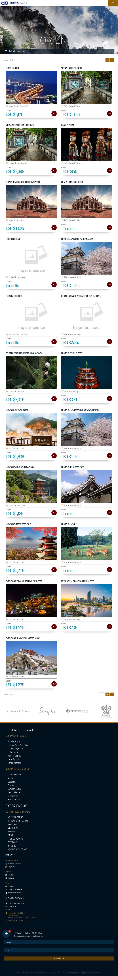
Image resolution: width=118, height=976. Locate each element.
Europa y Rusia (14, 789)
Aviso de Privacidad (14, 893)
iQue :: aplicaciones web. (92, 972)
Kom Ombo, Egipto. (16, 748)
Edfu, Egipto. (13, 752)
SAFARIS (11, 835)
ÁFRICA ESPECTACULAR (18, 821)
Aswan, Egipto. (14, 755)
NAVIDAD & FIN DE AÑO (17, 849)
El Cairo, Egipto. (14, 741)
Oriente (11, 785)
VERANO (11, 831)
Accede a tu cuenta (14, 863)
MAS (54, 113)
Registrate (11, 867)
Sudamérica (13, 796)
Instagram (11, 878)
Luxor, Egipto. (13, 759)
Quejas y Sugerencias (15, 889)
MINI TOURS (13, 828)
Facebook (11, 875)
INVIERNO (12, 846)
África (10, 778)
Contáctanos (12, 906)
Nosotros (11, 886)
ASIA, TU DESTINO (15, 817)
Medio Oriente (14, 792)
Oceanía (11, 782)
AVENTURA (12, 824)
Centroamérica (14, 774)
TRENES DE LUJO (15, 839)
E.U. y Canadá (14, 799)
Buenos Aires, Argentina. (18, 745)
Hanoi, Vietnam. (14, 763)
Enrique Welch (76, 972)
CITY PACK (12, 842)
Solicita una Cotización (16, 903)
